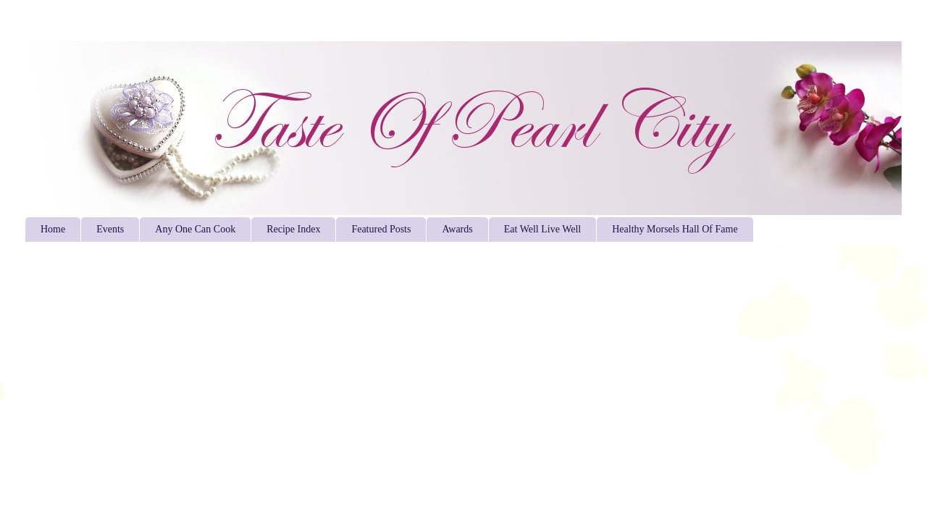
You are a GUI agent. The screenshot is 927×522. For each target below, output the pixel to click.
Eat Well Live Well (542, 229)
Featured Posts (381, 229)
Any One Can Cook (195, 229)
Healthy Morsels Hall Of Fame (674, 229)
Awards (457, 229)
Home (53, 229)
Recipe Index (293, 229)
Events (110, 229)
